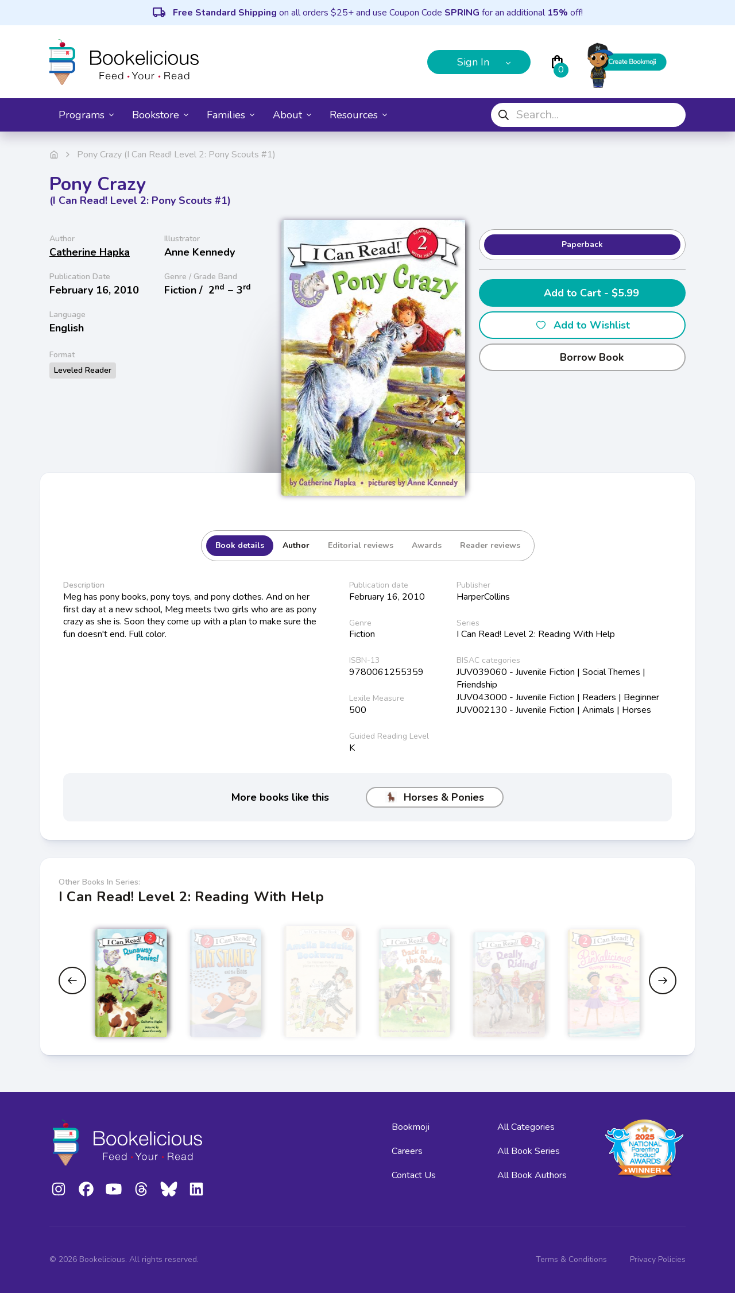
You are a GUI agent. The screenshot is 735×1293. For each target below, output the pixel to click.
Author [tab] (296, 545)
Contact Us (414, 1175)
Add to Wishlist (582, 325)
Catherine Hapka (89, 252)
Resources (358, 115)
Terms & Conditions (571, 1259)
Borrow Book (582, 357)
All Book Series (528, 1151)
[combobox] (588, 115)
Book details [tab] (239, 545)
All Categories (526, 1127)
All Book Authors (532, 1175)
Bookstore (160, 115)
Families (230, 115)
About (292, 115)
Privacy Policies (658, 1259)
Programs (86, 115)
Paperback (582, 244)
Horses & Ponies (434, 797)
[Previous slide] (72, 980)
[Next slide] (662, 980)
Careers (407, 1151)
